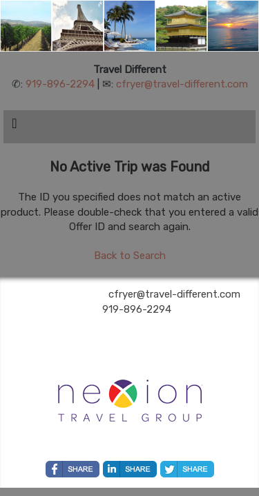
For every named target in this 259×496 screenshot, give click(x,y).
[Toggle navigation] (14, 127)
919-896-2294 (60, 84)
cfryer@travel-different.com (182, 84)
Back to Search (130, 255)
